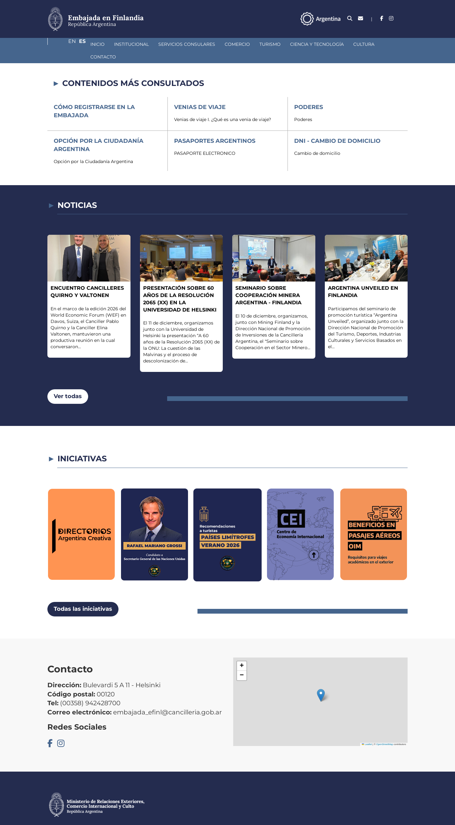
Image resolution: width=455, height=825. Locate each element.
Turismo (236, 44)
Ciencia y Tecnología (283, 44)
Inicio (64, 44)
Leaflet (367, 731)
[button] (321, 682)
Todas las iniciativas (83, 596)
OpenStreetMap (384, 731)
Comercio (203, 44)
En (391, 18)
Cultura (330, 44)
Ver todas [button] (68, 383)
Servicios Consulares (153, 44)
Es (404, 18)
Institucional (98, 44)
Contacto (363, 44)
